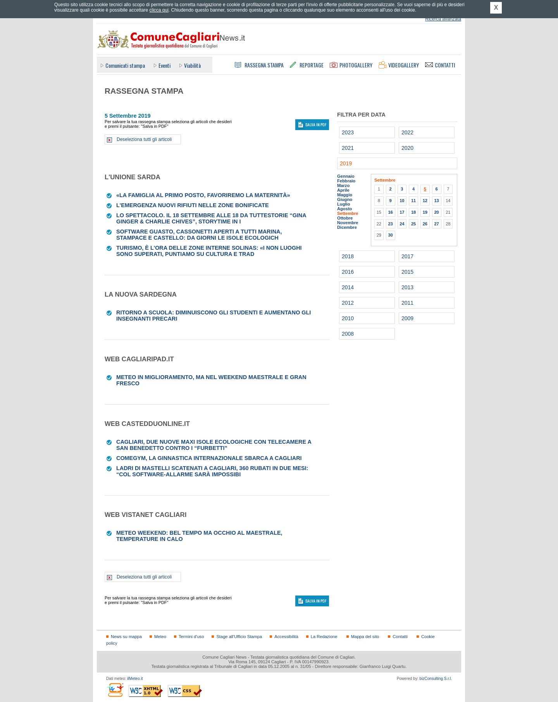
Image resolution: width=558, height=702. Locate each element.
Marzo (343, 185)
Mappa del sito (365, 636)
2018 (348, 256)
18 (413, 212)
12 (425, 200)
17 (402, 212)
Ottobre (345, 218)
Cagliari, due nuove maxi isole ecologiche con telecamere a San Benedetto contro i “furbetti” (213, 445)
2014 (348, 287)
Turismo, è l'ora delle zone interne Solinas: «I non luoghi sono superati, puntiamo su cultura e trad (209, 251)
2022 (407, 132)
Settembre (347, 213)
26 (425, 223)
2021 (348, 148)
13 (436, 200)
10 (402, 200)
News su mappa (126, 636)
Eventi (164, 65)
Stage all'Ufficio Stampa (239, 636)
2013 (407, 287)
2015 (407, 272)
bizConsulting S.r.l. (436, 678)
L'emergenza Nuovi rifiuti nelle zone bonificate (192, 205)
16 (390, 212)
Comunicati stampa (125, 65)
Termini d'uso (191, 636)
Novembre (347, 222)
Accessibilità (286, 636)
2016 (348, 272)
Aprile (343, 190)
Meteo (160, 636)
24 (402, 223)
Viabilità (192, 65)
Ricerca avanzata (443, 19)
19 (425, 212)
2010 (348, 318)
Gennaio (346, 176)
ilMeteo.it (135, 678)
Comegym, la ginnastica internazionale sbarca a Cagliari (209, 458)
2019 (346, 163)
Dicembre (347, 227)
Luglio (343, 204)
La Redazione (324, 636)
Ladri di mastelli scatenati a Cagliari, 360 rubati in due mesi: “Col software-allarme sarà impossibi (212, 471)
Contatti (400, 636)
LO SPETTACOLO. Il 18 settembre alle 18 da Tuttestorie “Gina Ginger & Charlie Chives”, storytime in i (211, 218)
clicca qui (158, 10)
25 (413, 223)
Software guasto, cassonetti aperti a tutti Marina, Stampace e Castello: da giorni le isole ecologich (199, 234)
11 (413, 200)
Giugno (344, 199)
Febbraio (346, 181)
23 (390, 223)
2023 (348, 132)
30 (390, 235)
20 (436, 212)
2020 (407, 148)
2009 (407, 318)
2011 (407, 303)
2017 (407, 256)
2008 (348, 334)
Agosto (344, 208)
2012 (348, 303)
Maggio (344, 194)
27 (436, 223)
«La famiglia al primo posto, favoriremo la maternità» (203, 195)
